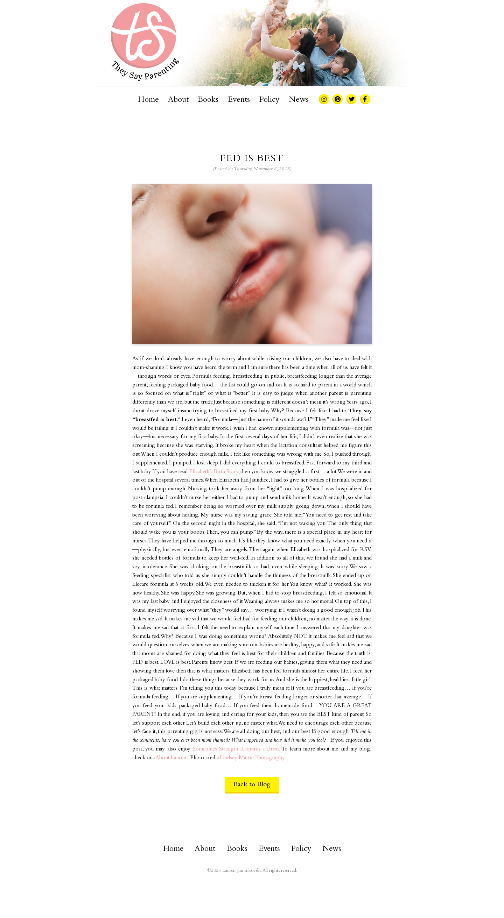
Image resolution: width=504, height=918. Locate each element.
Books (208, 100)
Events (239, 100)
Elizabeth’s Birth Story (213, 472)
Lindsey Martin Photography (252, 758)
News (299, 100)
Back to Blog (252, 784)
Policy (269, 100)
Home (148, 100)
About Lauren (170, 758)
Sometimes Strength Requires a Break (236, 749)
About (178, 100)
